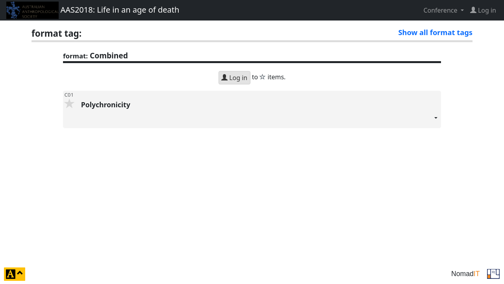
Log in (234, 77)
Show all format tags (435, 32)
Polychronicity (259, 114)
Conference (441, 10)
